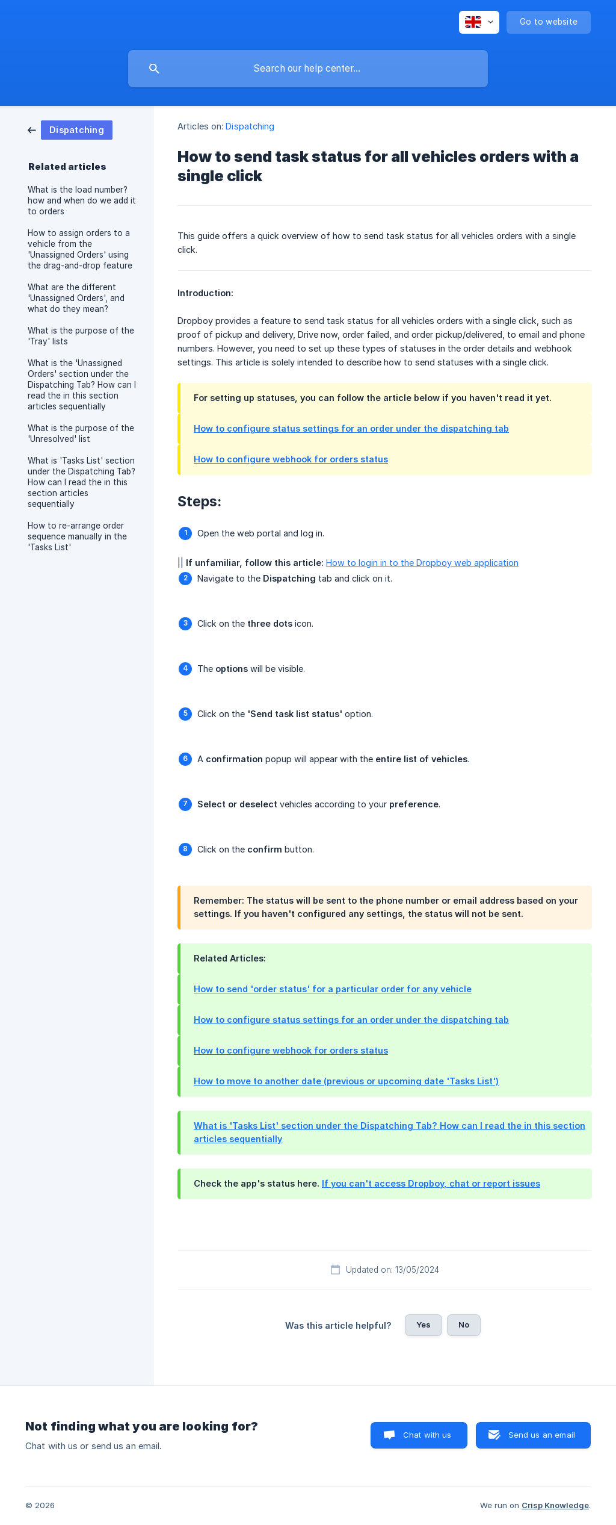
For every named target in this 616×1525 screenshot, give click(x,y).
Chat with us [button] (427, 1435)
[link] (70, 129)
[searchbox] (308, 68)
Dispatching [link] (250, 126)
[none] (479, 22)
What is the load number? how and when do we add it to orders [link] (82, 200)
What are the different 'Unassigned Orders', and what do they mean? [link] (76, 298)
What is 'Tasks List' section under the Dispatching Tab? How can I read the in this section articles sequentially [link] (81, 482)
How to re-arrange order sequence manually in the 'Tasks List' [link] (77, 536)
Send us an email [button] (541, 1435)
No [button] (463, 1324)
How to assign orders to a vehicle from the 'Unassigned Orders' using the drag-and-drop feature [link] (80, 249)
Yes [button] (423, 1324)
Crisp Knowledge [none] (555, 1505)
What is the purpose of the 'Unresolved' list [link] (81, 433)
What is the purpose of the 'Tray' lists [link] (81, 336)
